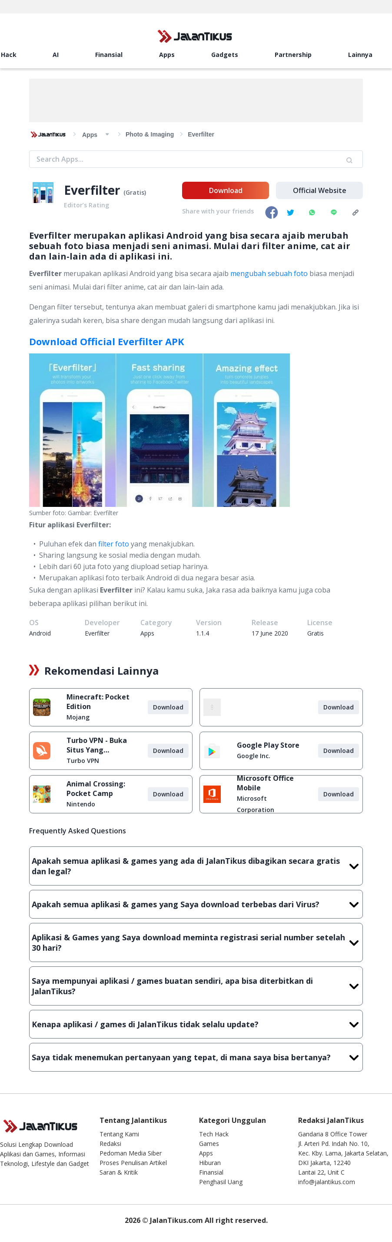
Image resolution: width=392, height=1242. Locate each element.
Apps (167, 54)
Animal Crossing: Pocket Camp (95, 788)
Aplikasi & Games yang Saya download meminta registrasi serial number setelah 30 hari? (196, 942)
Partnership (293, 54)
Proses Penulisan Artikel (133, 1163)
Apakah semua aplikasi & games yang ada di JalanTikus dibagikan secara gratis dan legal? (196, 866)
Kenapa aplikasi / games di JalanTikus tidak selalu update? (196, 1024)
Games (209, 1143)
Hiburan (210, 1163)
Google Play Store (268, 745)
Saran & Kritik (119, 1172)
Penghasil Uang (221, 1182)
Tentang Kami (119, 1134)
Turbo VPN (82, 760)
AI (56, 54)
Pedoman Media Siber (131, 1153)
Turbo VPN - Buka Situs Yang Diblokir (96, 745)
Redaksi (110, 1143)
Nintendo (80, 804)
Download (226, 190)
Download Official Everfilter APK (106, 341)
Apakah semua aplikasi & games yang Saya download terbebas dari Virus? (196, 904)
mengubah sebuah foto (269, 273)
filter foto (113, 544)
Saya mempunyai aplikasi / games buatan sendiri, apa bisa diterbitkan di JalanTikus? (196, 986)
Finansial (109, 54)
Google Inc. (253, 756)
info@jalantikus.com (326, 1182)
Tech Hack (214, 1134)
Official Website (319, 190)
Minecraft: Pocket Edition (98, 701)
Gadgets (224, 54)
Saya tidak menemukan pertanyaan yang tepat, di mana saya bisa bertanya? (196, 1057)
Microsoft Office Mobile (265, 782)
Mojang (78, 717)
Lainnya (360, 54)
